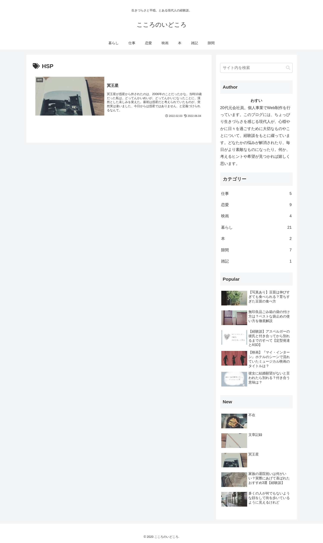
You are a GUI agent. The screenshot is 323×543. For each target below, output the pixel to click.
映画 (256, 216)
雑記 (256, 261)
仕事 (256, 193)
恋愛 (256, 204)
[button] (288, 67)
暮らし (256, 227)
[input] (256, 68)
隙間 (256, 250)
